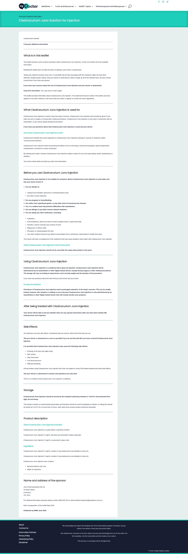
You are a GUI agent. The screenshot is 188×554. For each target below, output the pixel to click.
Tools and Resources (64, 6)
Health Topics (85, 6)
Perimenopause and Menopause (110, 6)
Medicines (45, 6)
